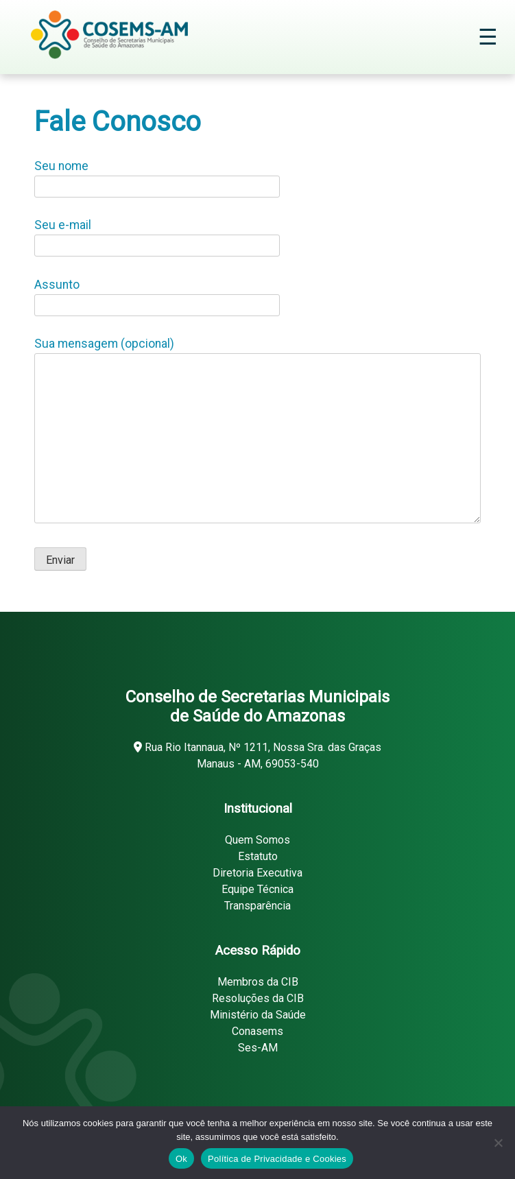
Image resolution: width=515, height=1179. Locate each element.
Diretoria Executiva (257, 872)
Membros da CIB (257, 981)
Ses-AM (258, 1047)
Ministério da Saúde (258, 1014)
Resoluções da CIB (258, 998)
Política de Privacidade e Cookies (277, 1159)
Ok (181, 1159)
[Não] (498, 1143)
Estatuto (258, 856)
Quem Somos (257, 839)
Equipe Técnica (257, 889)
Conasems (257, 1031)
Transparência (257, 905)
